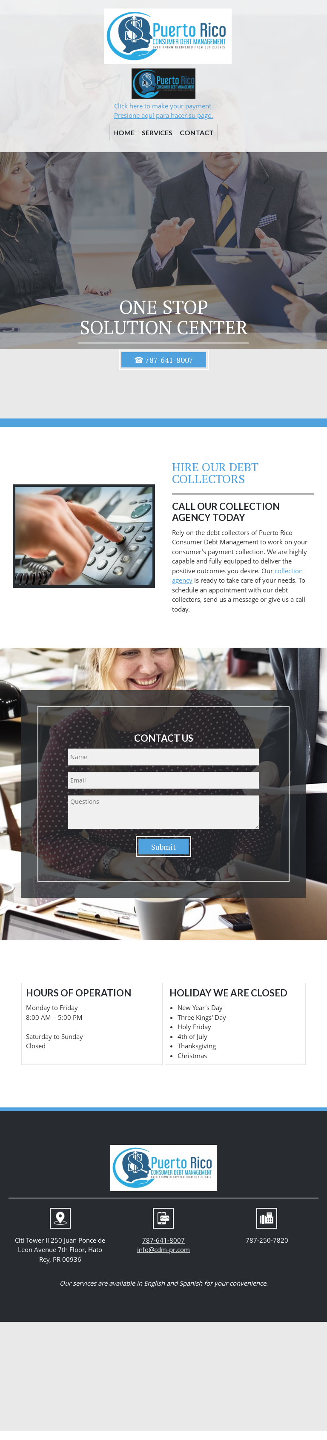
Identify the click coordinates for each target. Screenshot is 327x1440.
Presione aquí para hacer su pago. (163, 115)
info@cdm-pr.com (163, 1249)
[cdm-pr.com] (168, 36)
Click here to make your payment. (163, 106)
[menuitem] (123, 134)
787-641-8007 (163, 1240)
